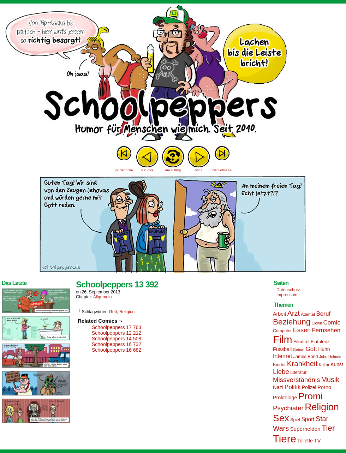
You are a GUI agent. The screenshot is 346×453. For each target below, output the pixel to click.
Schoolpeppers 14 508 (116, 338)
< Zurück (147, 170)
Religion (127, 311)
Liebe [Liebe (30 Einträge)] (281, 371)
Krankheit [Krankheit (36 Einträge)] (302, 363)
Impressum (286, 294)
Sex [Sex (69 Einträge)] (281, 418)
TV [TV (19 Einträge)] (317, 440)
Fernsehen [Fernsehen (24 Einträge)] (326, 330)
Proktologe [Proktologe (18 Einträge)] (285, 397)
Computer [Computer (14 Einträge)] (282, 330)
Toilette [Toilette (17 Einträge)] (305, 440)
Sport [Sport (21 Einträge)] (307, 419)
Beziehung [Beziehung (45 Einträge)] (291, 321)
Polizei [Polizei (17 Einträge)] (309, 387)
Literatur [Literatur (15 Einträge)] (298, 372)
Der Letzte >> (222, 170)
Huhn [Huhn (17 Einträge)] (324, 349)
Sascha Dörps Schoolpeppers (173, 74)
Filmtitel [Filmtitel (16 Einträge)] (301, 341)
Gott (113, 311)
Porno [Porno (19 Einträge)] (324, 387)
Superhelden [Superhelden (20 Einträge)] (305, 429)
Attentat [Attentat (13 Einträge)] (308, 314)
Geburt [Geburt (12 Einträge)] (299, 349)
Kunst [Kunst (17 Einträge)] (336, 364)
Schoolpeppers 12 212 (116, 333)
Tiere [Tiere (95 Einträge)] (284, 439)
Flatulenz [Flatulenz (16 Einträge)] (320, 341)
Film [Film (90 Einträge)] (282, 339)
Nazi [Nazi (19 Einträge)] (278, 387)
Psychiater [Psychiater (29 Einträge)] (288, 408)
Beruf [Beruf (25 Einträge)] (323, 313)
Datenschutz (288, 289)
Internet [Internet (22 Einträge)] (282, 356)
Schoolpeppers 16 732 (116, 344)
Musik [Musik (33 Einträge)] (330, 379)
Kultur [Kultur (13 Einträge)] (324, 365)
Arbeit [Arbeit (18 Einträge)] (279, 314)
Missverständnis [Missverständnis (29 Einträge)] (296, 379)
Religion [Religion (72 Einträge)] (322, 407)
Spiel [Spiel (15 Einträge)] (295, 419)
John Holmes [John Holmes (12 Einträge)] (330, 356)
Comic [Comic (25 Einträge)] (331, 322)
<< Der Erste (124, 170)
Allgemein (102, 296)
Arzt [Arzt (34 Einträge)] (293, 313)
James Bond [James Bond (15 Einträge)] (305, 356)
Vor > (198, 170)
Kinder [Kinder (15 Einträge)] (279, 364)
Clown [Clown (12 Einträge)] (316, 323)
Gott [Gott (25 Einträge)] (311, 349)
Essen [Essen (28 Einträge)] (302, 330)
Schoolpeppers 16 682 (116, 350)
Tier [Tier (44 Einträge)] (328, 428)
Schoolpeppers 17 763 (116, 327)
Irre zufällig (173, 170)
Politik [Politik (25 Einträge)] (293, 387)
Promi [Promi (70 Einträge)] (310, 396)
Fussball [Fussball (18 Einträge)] (282, 349)
